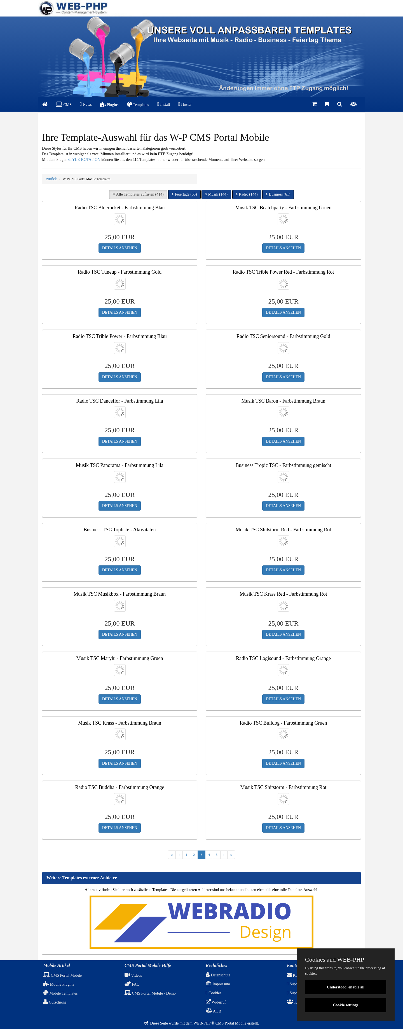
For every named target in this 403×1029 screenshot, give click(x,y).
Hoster (184, 104)
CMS (64, 104)
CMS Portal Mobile (62, 975)
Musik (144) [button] (216, 194)
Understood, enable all (345, 987)
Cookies (213, 993)
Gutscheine (54, 1002)
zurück (51, 179)
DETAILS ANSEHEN (119, 248)
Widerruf (216, 1002)
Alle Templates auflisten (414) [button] (138, 194)
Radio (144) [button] (247, 194)
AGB (213, 1011)
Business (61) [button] (278, 194)
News (86, 104)
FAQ (132, 984)
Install (163, 104)
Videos (133, 975)
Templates (138, 104)
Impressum (218, 984)
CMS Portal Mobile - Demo (150, 993)
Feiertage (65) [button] (184, 194)
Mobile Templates (60, 993)
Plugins (109, 104)
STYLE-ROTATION (83, 160)
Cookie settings (346, 1005)
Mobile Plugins (58, 984)
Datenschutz (218, 975)
